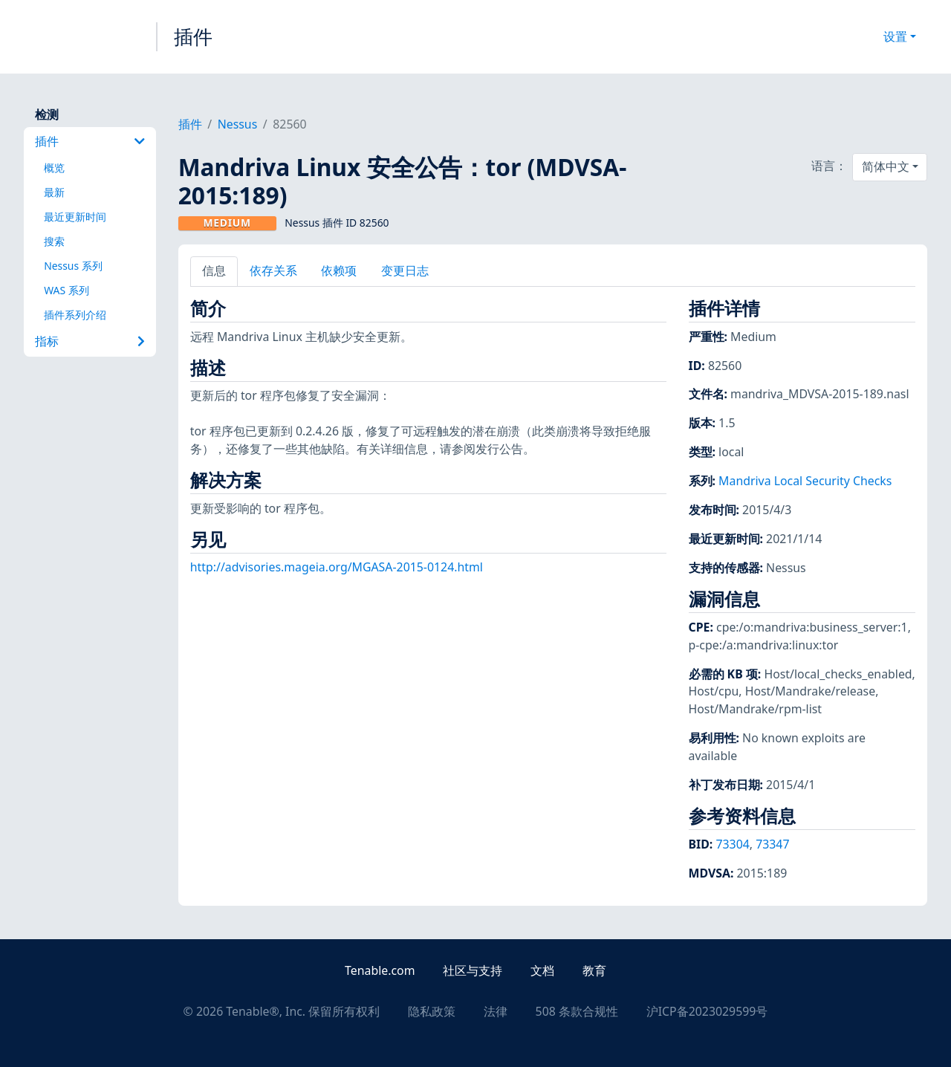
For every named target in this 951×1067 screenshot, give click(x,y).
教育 (594, 970)
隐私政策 (431, 1011)
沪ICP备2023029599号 (707, 1011)
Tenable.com (380, 970)
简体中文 (885, 166)
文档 (542, 970)
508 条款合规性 (577, 1011)
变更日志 (405, 270)
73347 (772, 844)
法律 (495, 1011)
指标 (89, 341)
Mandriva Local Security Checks (805, 481)
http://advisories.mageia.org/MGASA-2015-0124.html (336, 567)
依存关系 (273, 270)
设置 (895, 36)
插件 (193, 36)
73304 (732, 844)
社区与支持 (472, 970)
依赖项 (339, 270)
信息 (214, 270)
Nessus (238, 124)
